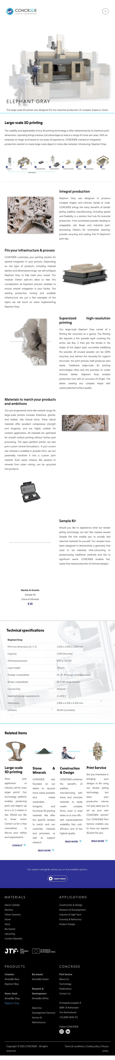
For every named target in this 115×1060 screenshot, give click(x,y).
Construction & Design (70, 905)
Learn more (60, 878)
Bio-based (10, 929)
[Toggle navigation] (105, 11)
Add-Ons (37, 1008)
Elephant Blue (12, 984)
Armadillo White (40, 998)
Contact (17, 845)
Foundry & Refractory (70, 919)
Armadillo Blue (12, 979)
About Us (64, 979)
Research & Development (72, 909)
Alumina (9, 909)
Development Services (43, 1012)
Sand (7, 924)
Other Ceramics (13, 914)
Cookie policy (93, 1046)
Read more (44, 850)
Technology (65, 984)
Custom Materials (13, 938)
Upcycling (10, 933)
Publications (65, 988)
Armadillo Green (40, 979)
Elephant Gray (12, 1003)
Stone (8, 919)
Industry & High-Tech (70, 914)
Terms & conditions (74, 1046)
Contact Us (64, 993)
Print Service (65, 974)
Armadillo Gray (12, 998)
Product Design (67, 924)
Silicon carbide (12, 905)
